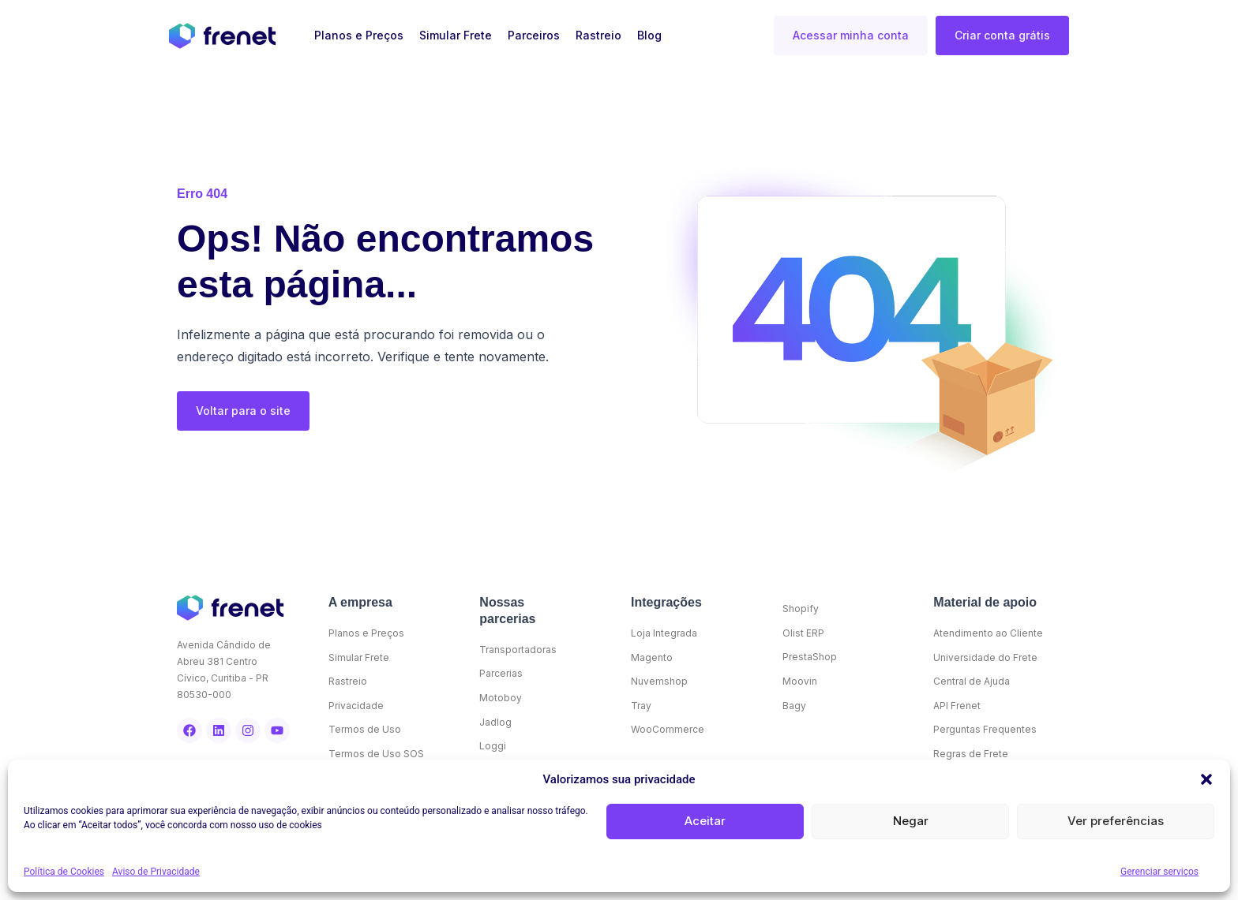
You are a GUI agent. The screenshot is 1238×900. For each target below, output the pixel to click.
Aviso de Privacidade (156, 871)
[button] (1206, 779)
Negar (910, 820)
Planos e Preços (358, 35)
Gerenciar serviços (1159, 871)
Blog (649, 35)
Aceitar (705, 820)
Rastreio (598, 35)
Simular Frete (455, 35)
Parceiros (534, 35)
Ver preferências (1115, 820)
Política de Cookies (64, 871)
